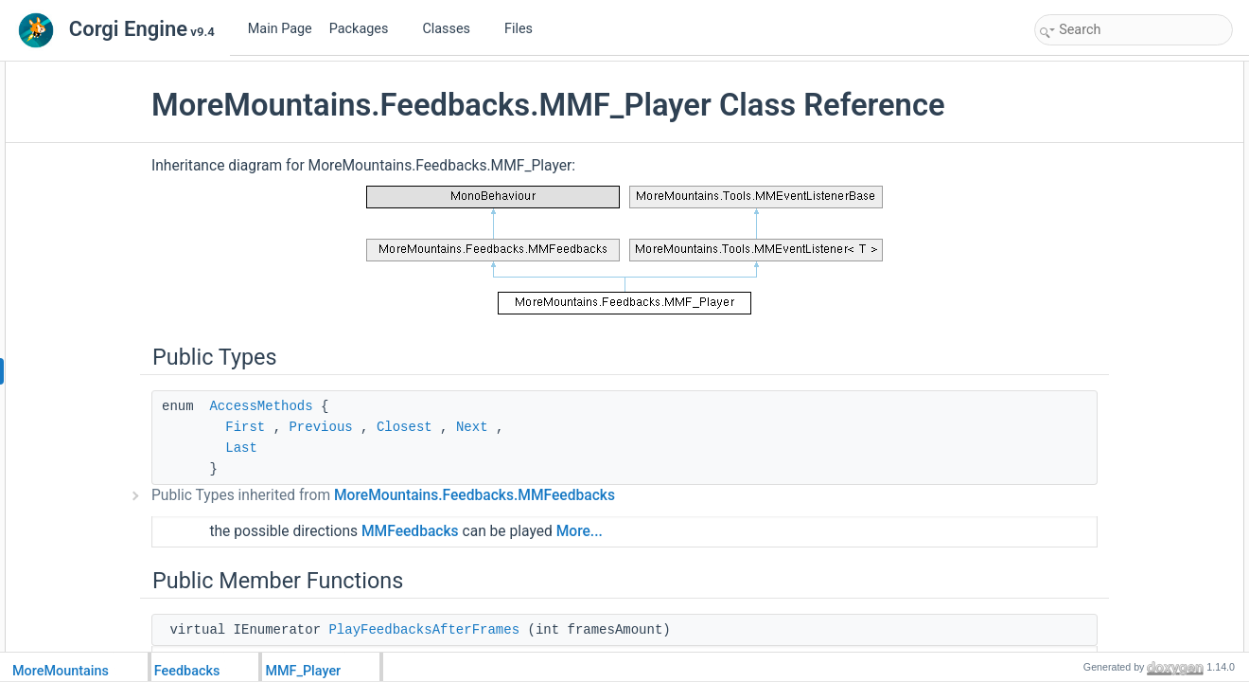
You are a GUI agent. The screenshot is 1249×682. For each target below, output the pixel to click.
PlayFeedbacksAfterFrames (1125, 134)
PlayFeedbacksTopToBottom (1127, 405)
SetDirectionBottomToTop (1119, 613)
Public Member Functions (1104, 113)
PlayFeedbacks (1094, 217)
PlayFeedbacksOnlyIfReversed (1133, 301)
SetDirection (1086, 572)
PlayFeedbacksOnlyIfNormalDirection (1149, 343)
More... (680, 567)
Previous (420, 463)
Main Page (280, 29)
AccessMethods (361, 442)
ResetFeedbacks (1097, 530)
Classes (453, 29)
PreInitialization (1093, 155)
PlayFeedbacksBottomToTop (1127, 426)
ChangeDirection (1097, 551)
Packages (366, 29)
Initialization (1085, 176)
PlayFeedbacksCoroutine (1118, 384)
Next (572, 463)
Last (341, 484)
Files (525, 29)
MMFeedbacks (510, 567)
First (345, 463)
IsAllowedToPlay (1096, 447)
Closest (505, 463)
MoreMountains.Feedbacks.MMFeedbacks (574, 531)
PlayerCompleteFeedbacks (1123, 634)
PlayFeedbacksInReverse (1120, 259)
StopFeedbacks (1094, 468)
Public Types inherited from (483, 531)
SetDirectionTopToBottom (1119, 593)
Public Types (1072, 72)
